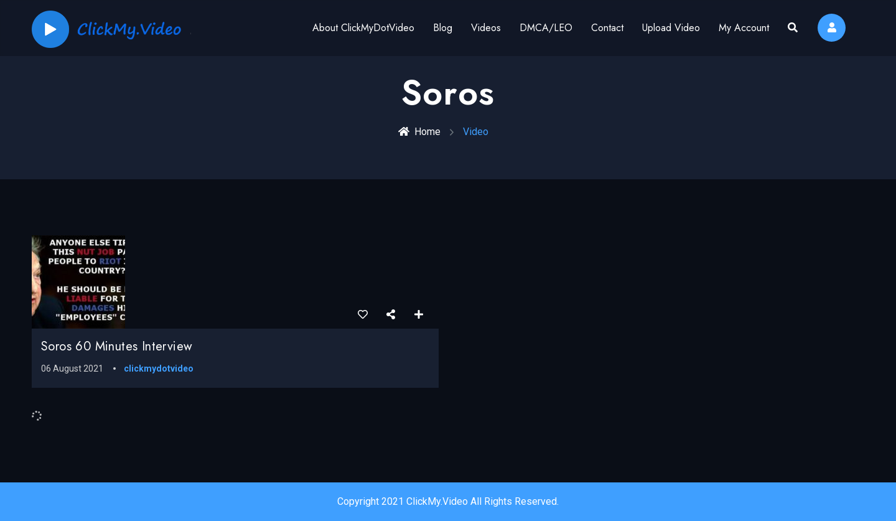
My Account (744, 28)
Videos (486, 28)
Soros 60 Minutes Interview (116, 346)
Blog (442, 28)
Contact (607, 28)
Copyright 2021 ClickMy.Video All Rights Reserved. (448, 501)
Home (419, 132)
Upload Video (671, 28)
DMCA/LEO (546, 28)
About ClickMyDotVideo (363, 28)
